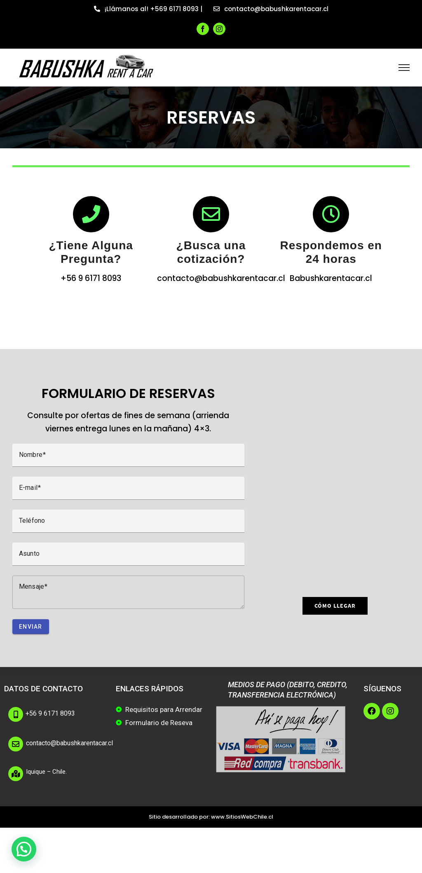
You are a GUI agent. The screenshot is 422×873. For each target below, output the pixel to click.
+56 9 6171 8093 (50, 713)
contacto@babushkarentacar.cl (69, 743)
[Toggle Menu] (404, 67)
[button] (24, 849)
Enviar (30, 626)
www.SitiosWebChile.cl (242, 817)
